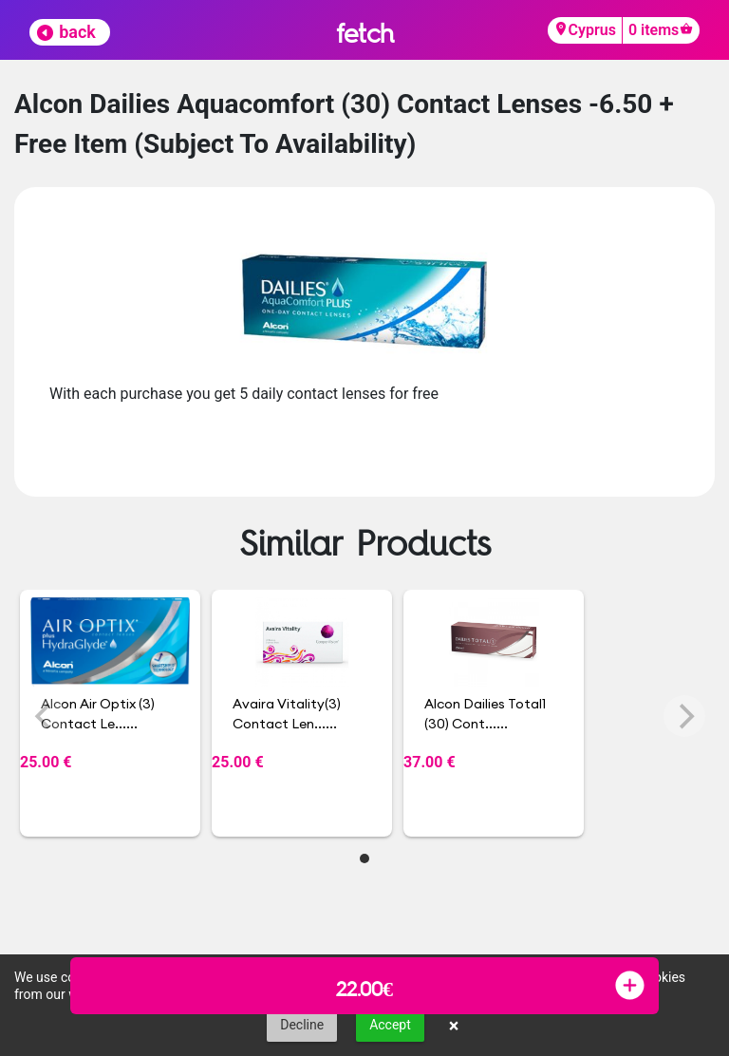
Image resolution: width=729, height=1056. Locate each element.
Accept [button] (390, 1024)
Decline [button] (302, 1024)
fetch (365, 32)
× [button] (454, 1025)
